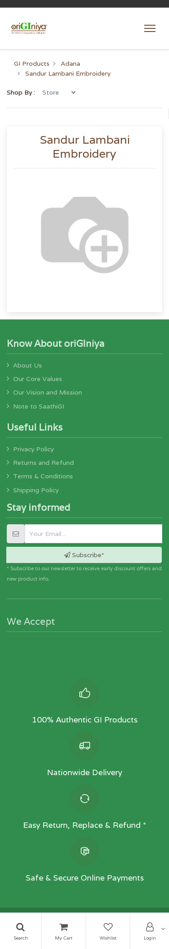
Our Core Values (37, 379)
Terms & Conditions (43, 476)
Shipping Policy (36, 490)
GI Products (32, 63)
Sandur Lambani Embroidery (67, 73)
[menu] (59, 92)
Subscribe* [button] (84, 555)
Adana (70, 63)
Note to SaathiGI (38, 406)
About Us (27, 365)
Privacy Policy (33, 449)
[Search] (20, 931)
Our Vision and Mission (47, 392)
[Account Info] (149, 931)
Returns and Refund (43, 463)
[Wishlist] (108, 931)
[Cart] (63, 931)
